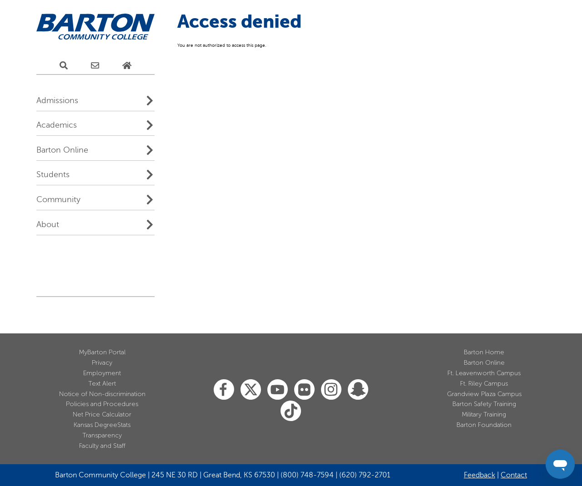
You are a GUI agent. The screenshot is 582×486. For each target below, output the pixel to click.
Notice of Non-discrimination (102, 394)
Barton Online (62, 149)
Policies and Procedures (102, 404)
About (47, 224)
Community (58, 199)
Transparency (102, 435)
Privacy (102, 363)
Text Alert (102, 383)
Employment (102, 373)
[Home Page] (126, 65)
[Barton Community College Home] (95, 27)
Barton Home (484, 352)
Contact (514, 475)
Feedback (479, 475)
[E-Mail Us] (95, 65)
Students (53, 174)
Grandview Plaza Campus (484, 394)
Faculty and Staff (102, 446)
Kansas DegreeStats (102, 425)
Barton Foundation (484, 425)
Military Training (484, 414)
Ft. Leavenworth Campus (484, 373)
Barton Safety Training (484, 404)
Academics (56, 124)
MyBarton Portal (102, 352)
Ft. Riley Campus (484, 383)
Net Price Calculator (102, 414)
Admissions (57, 100)
